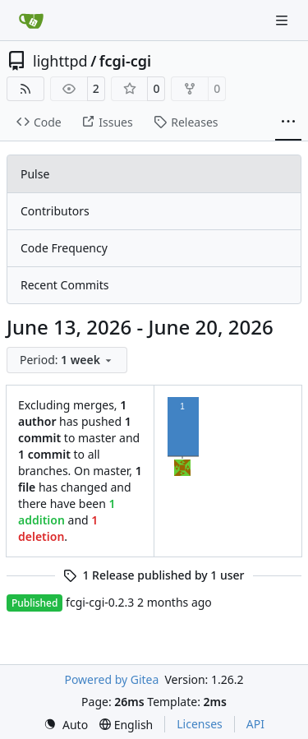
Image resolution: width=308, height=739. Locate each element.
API (255, 724)
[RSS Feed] (25, 88)
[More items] (288, 122)
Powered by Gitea (111, 679)
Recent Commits (64, 285)
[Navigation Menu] (283, 20)
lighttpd (60, 61)
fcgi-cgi (125, 61)
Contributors (55, 211)
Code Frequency (64, 248)
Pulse (35, 174)
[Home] (31, 20)
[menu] (67, 360)
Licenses (200, 724)
